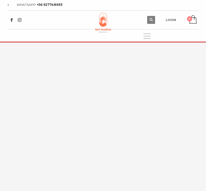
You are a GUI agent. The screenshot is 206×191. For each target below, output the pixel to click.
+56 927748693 (50, 5)
